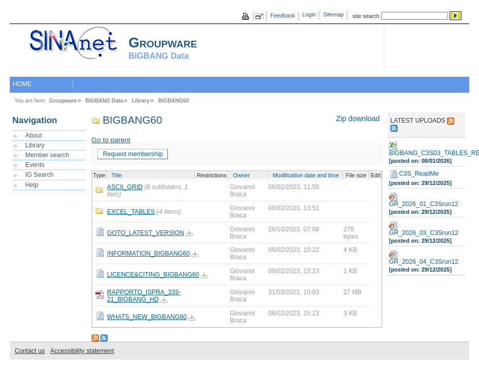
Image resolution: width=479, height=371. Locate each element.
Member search (47, 155)
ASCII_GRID (125, 187)
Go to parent (111, 140)
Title (116, 175)
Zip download (358, 118)
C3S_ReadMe (413, 174)
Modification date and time (305, 175)
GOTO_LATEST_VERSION (145, 233)
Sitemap (333, 14)
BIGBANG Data (104, 101)
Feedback (282, 15)
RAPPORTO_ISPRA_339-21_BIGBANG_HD (144, 296)
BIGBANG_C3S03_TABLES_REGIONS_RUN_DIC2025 (426, 149)
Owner (241, 175)
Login (309, 14)
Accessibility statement (82, 351)
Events (34, 164)
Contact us (29, 351)
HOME (22, 84)
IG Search (39, 174)
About (33, 135)
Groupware (63, 101)
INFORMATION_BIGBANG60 (148, 253)
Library (141, 101)
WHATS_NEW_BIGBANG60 (147, 317)
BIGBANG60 (173, 101)
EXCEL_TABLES (131, 211)
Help (31, 185)
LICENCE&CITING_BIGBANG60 (153, 274)
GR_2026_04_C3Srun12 (423, 257)
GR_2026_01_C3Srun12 (423, 200)
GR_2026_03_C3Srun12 (423, 229)
